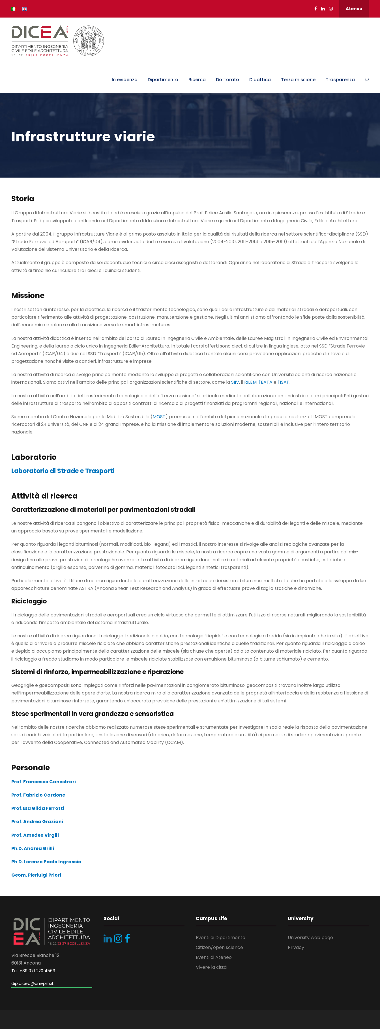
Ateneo (354, 9)
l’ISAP (283, 382)
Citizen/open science (219, 947)
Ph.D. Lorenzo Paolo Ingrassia (46, 861)
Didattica (260, 79)
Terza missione (298, 79)
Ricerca (197, 79)
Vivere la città (211, 967)
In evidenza (125, 79)
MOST (159, 416)
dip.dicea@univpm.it (32, 983)
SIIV (235, 382)
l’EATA (265, 382)
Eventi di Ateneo (214, 957)
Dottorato (227, 79)
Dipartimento (163, 79)
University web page (310, 937)
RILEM (250, 382)
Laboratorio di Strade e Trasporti (63, 471)
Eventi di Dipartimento (220, 937)
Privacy (296, 947)
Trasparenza (340, 79)
